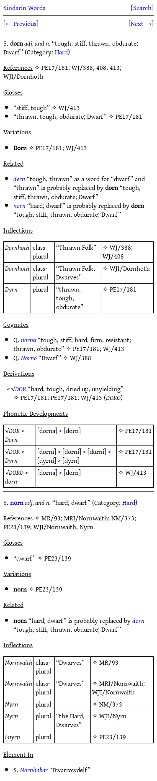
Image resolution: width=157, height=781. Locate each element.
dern (19, 178)
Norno (29, 358)
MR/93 (108, 662)
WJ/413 (69, 107)
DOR (20, 388)
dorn (138, 620)
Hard (61, 52)
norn (19, 205)
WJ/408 (113, 256)
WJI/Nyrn (112, 716)
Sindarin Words (24, 7)
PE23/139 (57, 558)
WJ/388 (120, 247)
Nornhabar (34, 770)
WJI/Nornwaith (113, 692)
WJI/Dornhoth (130, 268)
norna (28, 340)
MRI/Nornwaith (121, 683)
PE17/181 (129, 116)
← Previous (20, 23)
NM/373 (110, 704)
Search (142, 7)
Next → (141, 23)
